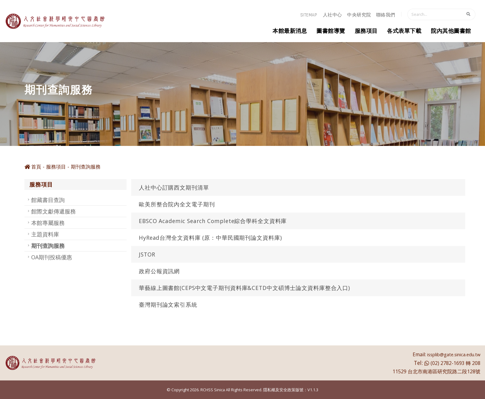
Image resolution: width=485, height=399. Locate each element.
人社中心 (332, 15)
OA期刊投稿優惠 (51, 257)
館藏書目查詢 (48, 200)
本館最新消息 (290, 31)
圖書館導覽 (330, 31)
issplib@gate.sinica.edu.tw (453, 354)
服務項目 (366, 31)
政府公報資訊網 (159, 271)
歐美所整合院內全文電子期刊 (177, 204)
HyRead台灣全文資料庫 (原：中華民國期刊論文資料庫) (210, 237)
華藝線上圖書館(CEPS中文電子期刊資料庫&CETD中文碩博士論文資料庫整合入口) (244, 288)
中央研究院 (359, 15)
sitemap (308, 15)
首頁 (32, 166)
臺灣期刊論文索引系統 (168, 304)
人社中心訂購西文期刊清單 (174, 187)
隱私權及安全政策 (279, 389)
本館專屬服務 (48, 222)
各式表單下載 (404, 31)
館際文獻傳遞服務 (53, 211)
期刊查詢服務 (86, 166)
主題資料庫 (45, 234)
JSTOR (147, 254)
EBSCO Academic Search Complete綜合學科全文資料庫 (213, 221)
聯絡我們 (385, 15)
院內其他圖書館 (451, 31)
